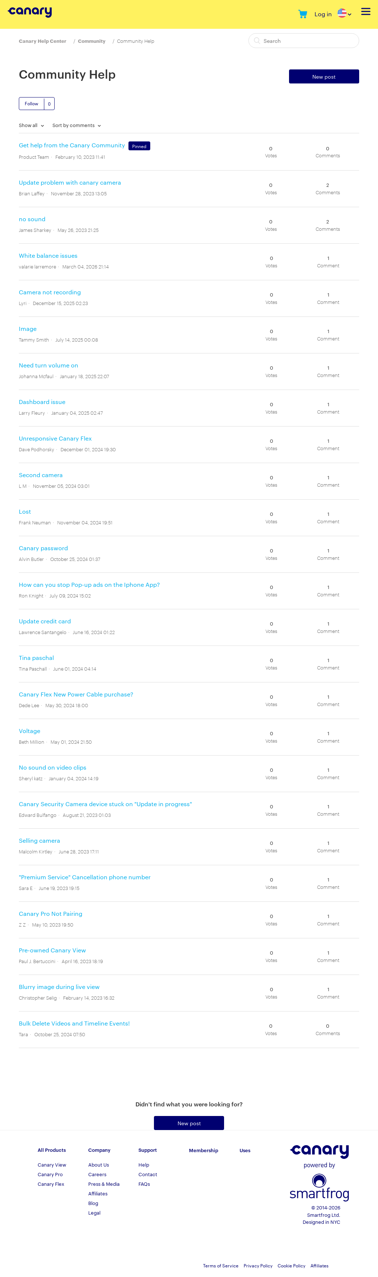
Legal (94, 1212)
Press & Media (104, 1183)
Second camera (41, 475)
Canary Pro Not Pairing (50, 913)
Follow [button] (31, 103)
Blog (93, 1202)
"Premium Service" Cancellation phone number (85, 877)
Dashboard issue (42, 401)
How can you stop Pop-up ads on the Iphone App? (89, 584)
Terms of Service (220, 1265)
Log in (323, 14)
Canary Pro (50, 1174)
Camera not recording (50, 292)
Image (28, 328)
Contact (147, 1174)
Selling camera (39, 840)
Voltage (29, 731)
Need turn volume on (48, 365)
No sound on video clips (52, 767)
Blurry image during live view (59, 986)
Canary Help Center (42, 40)
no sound (32, 219)
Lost (25, 511)
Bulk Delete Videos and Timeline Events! (74, 1023)
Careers (97, 1174)
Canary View (52, 1164)
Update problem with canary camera (70, 182)
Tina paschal (36, 657)
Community (92, 40)
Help (143, 1164)
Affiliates (97, 1193)
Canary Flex (51, 1183)
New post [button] (324, 76)
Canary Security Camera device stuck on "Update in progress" (105, 804)
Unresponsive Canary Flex (55, 438)
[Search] (303, 40)
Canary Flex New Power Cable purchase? (76, 694)
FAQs (144, 1183)
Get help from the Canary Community (72, 145)
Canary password (43, 548)
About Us (98, 1164)
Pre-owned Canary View (52, 950)
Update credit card (45, 621)
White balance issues (48, 255)
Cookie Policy (291, 1265)
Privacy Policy (258, 1265)
